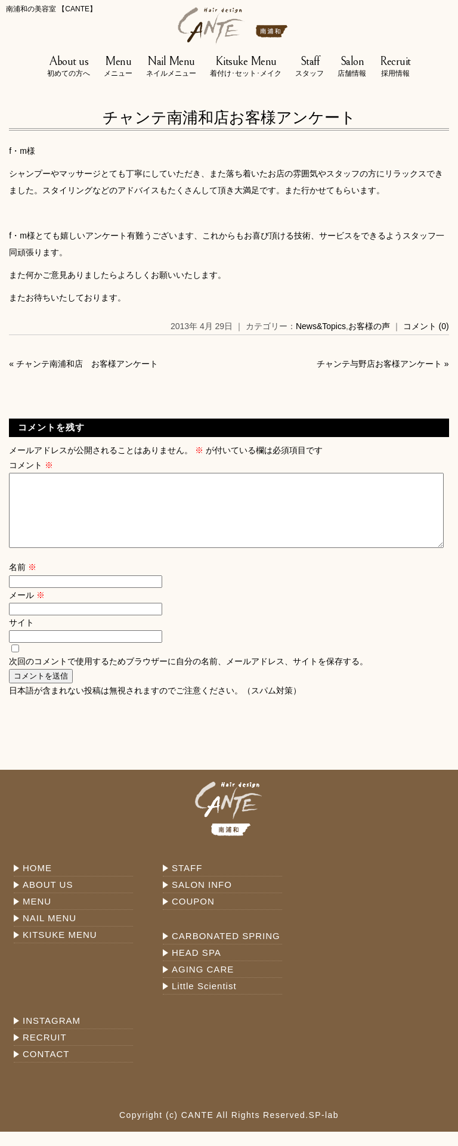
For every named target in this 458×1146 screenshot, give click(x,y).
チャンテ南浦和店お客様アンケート (229, 117)
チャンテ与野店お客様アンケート (379, 363)
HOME (37, 882)
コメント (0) (426, 326)
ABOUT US (48, 899)
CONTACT (46, 1068)
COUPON (193, 915)
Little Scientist (204, 1000)
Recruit (395, 67)
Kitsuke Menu (245, 67)
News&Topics (321, 326)
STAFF (187, 882)
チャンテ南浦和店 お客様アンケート (87, 363)
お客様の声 (369, 326)
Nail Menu (171, 67)
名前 (22, 581)
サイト (21, 637)
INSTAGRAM (52, 1035)
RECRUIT (45, 1051)
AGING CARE (203, 983)
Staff (309, 67)
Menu (118, 67)
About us (68, 67)
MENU (37, 915)
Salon (352, 67)
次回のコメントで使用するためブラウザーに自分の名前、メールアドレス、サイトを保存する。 (188, 675)
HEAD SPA (196, 967)
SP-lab (324, 1129)
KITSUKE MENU (60, 949)
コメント (31, 465)
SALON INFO (202, 899)
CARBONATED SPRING (226, 950)
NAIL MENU (49, 932)
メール (27, 609)
